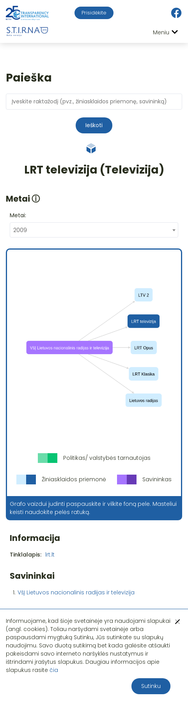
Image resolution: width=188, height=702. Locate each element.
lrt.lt (50, 554)
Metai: (18, 215)
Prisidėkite (94, 12)
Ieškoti (94, 125)
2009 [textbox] (20, 230)
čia (54, 670)
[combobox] (94, 230)
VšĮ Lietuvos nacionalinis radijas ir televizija (76, 592)
